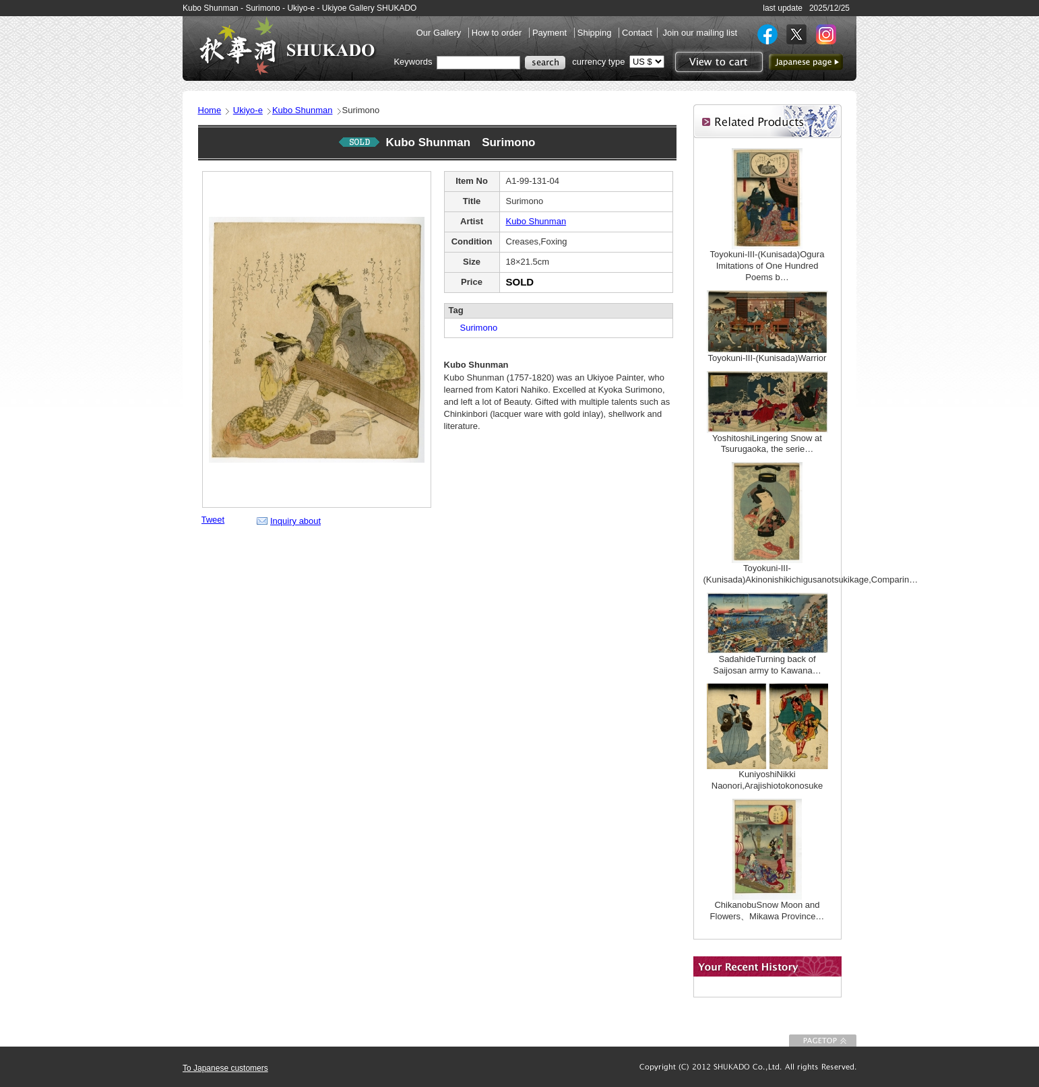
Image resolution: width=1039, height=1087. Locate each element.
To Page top (822, 1040)
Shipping (595, 33)
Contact (637, 33)
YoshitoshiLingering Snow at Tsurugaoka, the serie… (767, 444)
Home (210, 110)
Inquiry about (295, 521)
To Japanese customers (225, 1068)
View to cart (717, 62)
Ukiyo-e (248, 110)
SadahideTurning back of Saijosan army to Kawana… (767, 665)
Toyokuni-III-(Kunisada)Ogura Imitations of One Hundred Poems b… (767, 265)
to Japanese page (806, 62)
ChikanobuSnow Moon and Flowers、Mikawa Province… (767, 910)
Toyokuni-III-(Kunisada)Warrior (767, 358)
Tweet (213, 520)
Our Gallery (440, 33)
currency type (598, 62)
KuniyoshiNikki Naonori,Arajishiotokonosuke (767, 780)
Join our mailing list (699, 33)
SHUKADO (287, 45)
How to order (498, 33)
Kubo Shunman (302, 110)
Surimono (474, 328)
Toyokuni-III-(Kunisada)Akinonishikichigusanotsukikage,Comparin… (810, 574)
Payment (550, 33)
